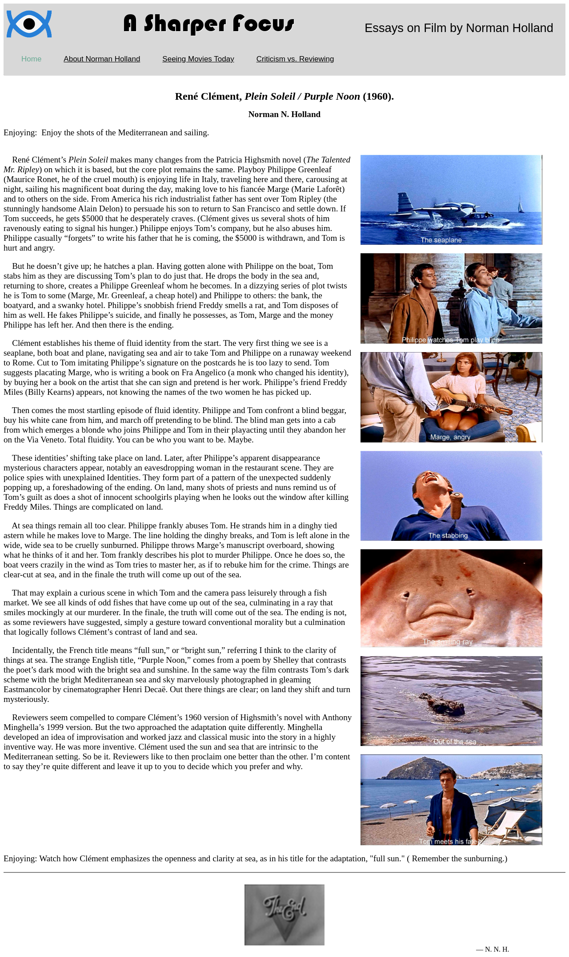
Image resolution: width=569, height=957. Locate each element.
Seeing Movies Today (198, 59)
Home (31, 59)
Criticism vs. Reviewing (295, 59)
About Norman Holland (102, 59)
